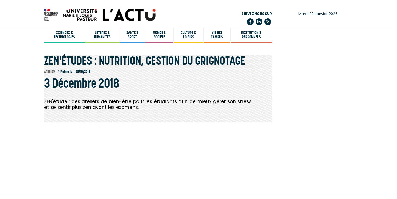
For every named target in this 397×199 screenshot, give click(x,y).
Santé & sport (132, 35)
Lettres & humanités (102, 35)
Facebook (250, 21)
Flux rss (267, 21)
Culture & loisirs (188, 35)
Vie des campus (217, 35)
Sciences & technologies (64, 35)
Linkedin (259, 21)
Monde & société (159, 35)
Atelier (49, 71)
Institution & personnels (251, 35)
